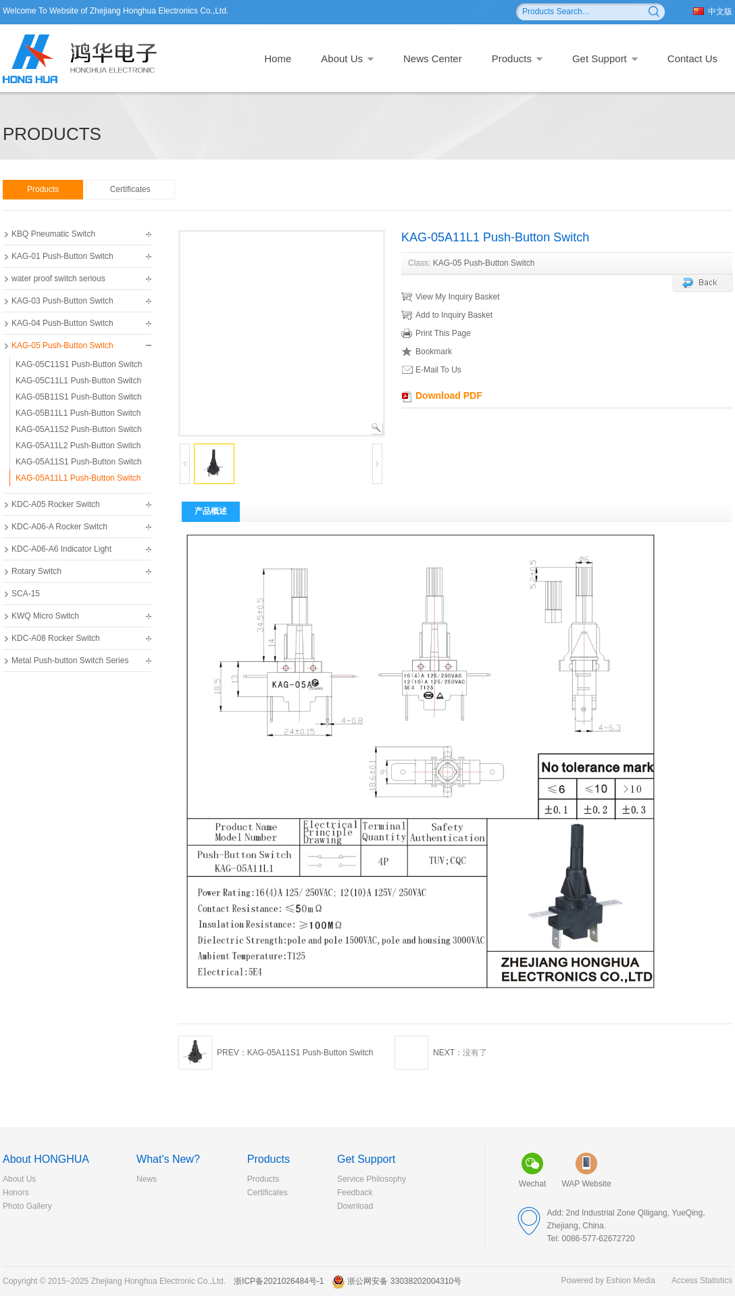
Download (355, 1206)
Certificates (130, 189)
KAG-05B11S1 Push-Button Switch (79, 397)
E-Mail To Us (431, 370)
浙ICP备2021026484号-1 (279, 1281)
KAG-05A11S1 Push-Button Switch (79, 461)
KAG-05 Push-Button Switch (62, 345)
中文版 (712, 11)
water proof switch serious (58, 278)
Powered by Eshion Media (608, 1280)
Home (277, 58)
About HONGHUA (46, 1159)
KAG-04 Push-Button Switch (62, 323)
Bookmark (426, 351)
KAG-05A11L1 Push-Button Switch (78, 478)
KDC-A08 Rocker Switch (55, 638)
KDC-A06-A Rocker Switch (59, 526)
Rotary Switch (36, 571)
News (146, 1179)
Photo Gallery (27, 1206)
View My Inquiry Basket (450, 297)
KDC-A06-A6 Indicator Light (61, 549)
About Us (347, 58)
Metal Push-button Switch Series (69, 660)
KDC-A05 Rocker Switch (55, 504)
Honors (16, 1192)
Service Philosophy (371, 1179)
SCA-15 (25, 593)
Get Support (605, 58)
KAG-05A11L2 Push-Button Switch (78, 445)
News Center (432, 58)
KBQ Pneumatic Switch (53, 234)
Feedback (355, 1192)
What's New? (168, 1159)
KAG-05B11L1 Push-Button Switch (78, 413)
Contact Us (692, 58)
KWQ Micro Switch (45, 616)
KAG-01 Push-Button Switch (62, 256)
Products (517, 58)
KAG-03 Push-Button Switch (62, 301)
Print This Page (436, 333)
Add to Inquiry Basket (446, 315)
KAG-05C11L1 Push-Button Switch (78, 380)
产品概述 (211, 511)
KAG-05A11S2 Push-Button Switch (79, 429)
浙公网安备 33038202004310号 (396, 1281)
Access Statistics (701, 1280)
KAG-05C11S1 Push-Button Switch (79, 364)
